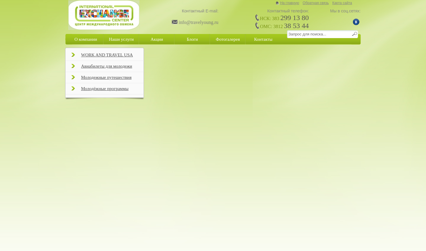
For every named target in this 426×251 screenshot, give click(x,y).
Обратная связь (316, 3)
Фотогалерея (228, 39)
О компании (86, 39)
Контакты (263, 39)
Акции (157, 39)
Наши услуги (121, 39)
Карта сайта (342, 3)
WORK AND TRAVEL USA (102, 57)
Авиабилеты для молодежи (101, 68)
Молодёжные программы (99, 90)
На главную (289, 3)
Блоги (192, 39)
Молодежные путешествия (101, 79)
